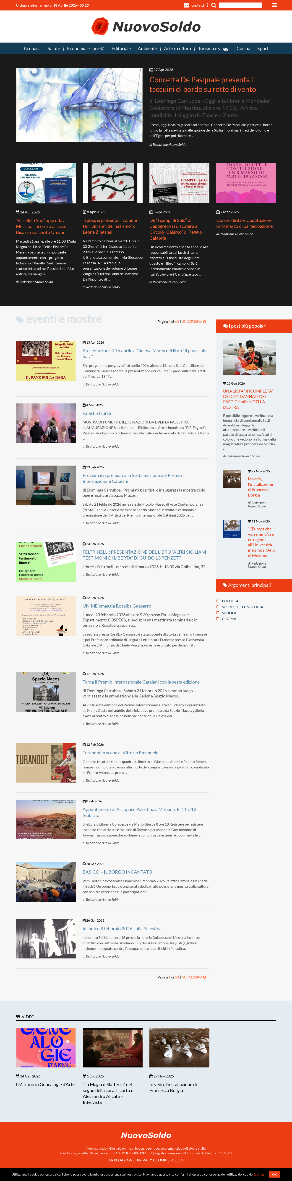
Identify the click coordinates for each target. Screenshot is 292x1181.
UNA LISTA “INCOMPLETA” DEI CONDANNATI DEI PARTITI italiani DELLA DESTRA (248, 398)
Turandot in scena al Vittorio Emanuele (120, 752)
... (227, 448)
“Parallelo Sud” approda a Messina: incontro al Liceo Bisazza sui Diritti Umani (41, 226)
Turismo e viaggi (213, 48)
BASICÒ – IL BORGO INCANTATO (117, 871)
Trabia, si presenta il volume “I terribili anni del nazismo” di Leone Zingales (112, 226)
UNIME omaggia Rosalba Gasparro (117, 605)
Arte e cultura (177, 48)
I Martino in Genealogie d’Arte (45, 1084)
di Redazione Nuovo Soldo (167, 144)
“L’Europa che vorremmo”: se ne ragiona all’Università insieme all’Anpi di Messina (262, 542)
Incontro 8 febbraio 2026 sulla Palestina (122, 928)
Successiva (194, 321)
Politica (227, 601)
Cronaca (32, 48)
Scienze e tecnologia (239, 607)
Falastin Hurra (97, 413)
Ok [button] (274, 1174)
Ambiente (147, 48)
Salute (54, 48)
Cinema (226, 619)
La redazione (122, 1160)
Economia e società (85, 48)
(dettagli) (260, 1174)
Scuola (226, 613)
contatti (194, 5)
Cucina (243, 48)
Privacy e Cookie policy (160, 1160)
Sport (262, 48)
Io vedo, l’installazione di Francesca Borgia (260, 486)
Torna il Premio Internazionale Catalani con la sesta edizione (141, 681)
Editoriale (121, 48)
